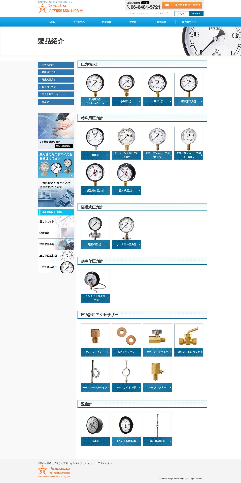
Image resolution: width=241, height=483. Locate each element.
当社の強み (79, 22)
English (181, 13)
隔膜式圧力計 (49, 79)
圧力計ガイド (189, 22)
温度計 (45, 101)
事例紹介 (161, 22)
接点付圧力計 (49, 87)
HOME (51, 22)
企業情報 (106, 22)
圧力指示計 (48, 65)
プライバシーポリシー (138, 13)
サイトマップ (162, 13)
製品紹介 (134, 22)
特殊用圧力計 (49, 72)
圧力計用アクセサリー (53, 94)
